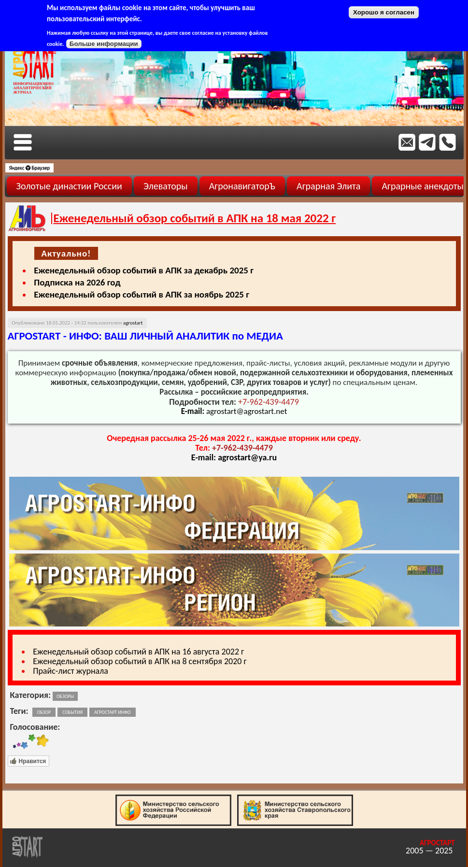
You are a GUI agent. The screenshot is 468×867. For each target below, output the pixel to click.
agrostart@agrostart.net (246, 411)
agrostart (132, 323)
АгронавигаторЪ (242, 186)
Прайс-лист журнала (70, 671)
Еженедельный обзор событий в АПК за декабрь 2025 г (144, 270)
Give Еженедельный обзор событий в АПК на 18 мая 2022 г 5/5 (42, 741)
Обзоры (65, 696)
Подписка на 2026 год (77, 282)
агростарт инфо (112, 712)
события (72, 712)
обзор (44, 712)
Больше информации (104, 43)
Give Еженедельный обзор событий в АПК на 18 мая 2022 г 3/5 (24, 741)
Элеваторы (165, 186)
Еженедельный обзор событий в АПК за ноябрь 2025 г (141, 294)
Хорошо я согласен (383, 12)
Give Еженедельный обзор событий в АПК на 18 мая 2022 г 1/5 (14, 741)
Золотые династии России (69, 186)
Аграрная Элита (328, 186)
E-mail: (204, 457)
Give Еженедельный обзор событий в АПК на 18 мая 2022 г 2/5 (18, 741)
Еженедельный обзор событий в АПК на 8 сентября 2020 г (140, 661)
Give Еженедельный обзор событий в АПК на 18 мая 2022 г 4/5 (32, 741)
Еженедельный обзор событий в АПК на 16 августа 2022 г (138, 651)
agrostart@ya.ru (247, 457)
